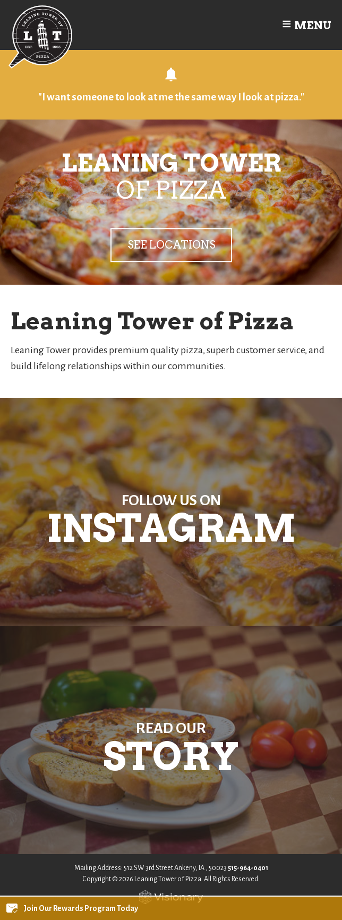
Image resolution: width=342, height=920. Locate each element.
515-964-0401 (248, 868)
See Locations (171, 244)
